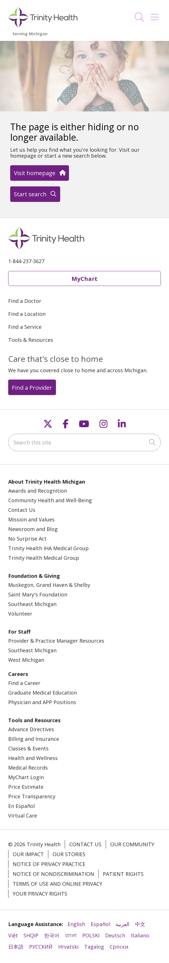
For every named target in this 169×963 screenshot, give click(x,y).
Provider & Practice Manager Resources (56, 640)
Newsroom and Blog (33, 529)
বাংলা (71, 935)
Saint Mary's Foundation (37, 594)
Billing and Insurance (33, 738)
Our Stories (69, 854)
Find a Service (25, 326)
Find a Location (27, 313)
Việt (13, 935)
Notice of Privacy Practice (49, 864)
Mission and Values (31, 519)
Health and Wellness (33, 758)
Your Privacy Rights (40, 893)
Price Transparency (31, 796)
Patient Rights (123, 874)
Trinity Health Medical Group (43, 557)
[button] (156, 15)
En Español (21, 806)
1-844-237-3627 (26, 261)
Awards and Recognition (37, 490)
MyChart (84, 279)
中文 (140, 924)
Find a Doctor (24, 301)
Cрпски (119, 946)
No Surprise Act (27, 538)
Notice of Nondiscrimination (53, 874)
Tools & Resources (30, 339)
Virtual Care (22, 815)
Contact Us (21, 509)
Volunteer (20, 613)
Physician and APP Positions (42, 702)
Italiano (140, 935)
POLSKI (90, 935)
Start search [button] (35, 194)
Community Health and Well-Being (50, 500)
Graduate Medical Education (42, 692)
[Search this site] (84, 442)
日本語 (15, 946)
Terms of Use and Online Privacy (57, 883)
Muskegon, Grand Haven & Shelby (49, 584)
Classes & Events (28, 748)
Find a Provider (32, 387)
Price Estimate (26, 786)
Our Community (132, 844)
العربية (122, 924)
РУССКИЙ (41, 946)
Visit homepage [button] (39, 173)
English (76, 924)
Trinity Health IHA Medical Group (48, 548)
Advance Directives (31, 729)
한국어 (51, 935)
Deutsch (115, 935)
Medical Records (28, 767)
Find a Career (24, 683)
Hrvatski (68, 946)
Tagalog (94, 946)
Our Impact (28, 854)
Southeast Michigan (32, 604)
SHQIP (30, 935)
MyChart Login (26, 777)
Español (100, 924)
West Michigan (26, 659)
